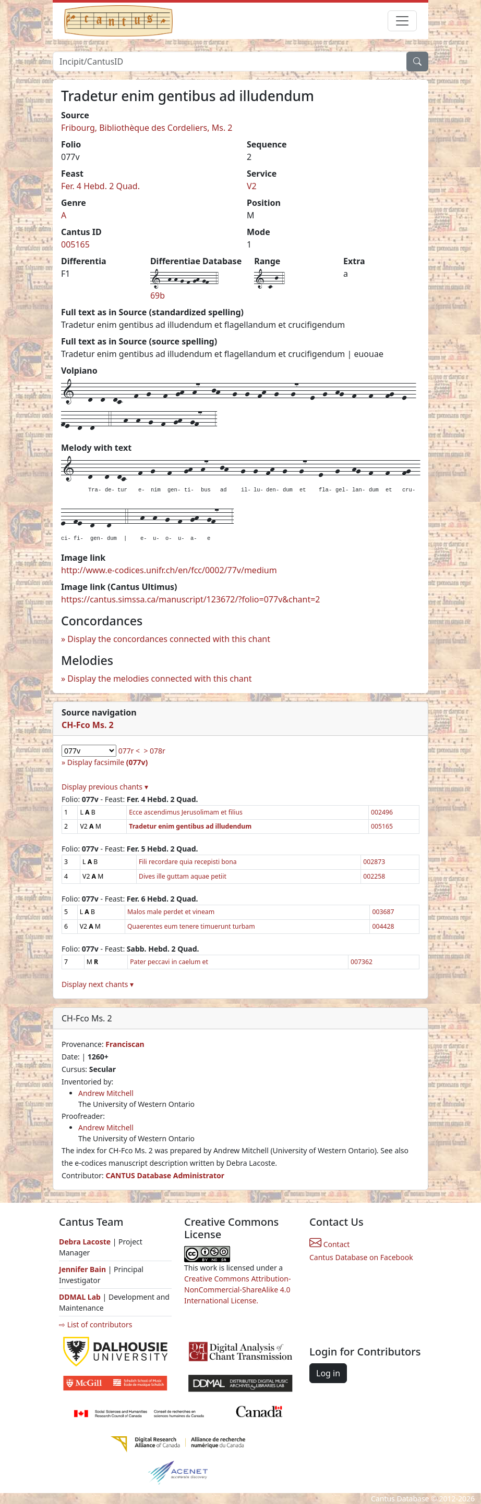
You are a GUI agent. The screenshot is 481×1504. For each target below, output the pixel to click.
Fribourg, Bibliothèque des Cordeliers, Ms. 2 (147, 127)
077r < (129, 751)
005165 (75, 244)
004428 (383, 926)
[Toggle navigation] (402, 20)
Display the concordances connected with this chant (168, 639)
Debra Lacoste (85, 1242)
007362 (361, 961)
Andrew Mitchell (106, 1093)
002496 (382, 812)
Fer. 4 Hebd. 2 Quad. (100, 186)
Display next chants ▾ (98, 984)
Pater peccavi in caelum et (169, 961)
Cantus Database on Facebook (361, 1257)
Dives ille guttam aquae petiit (182, 876)
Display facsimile (107, 762)
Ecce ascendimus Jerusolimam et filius (186, 812)
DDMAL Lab (80, 1297)
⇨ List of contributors (95, 1324)
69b (157, 295)
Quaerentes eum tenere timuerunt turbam (191, 926)
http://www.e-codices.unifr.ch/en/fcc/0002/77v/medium (169, 570)
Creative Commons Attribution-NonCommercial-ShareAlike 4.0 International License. (237, 1289)
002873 (374, 861)
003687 (383, 911)
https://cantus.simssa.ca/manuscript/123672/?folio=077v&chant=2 (190, 599)
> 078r (154, 751)
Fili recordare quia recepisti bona (188, 861)
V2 (252, 186)
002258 (374, 876)
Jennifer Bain (83, 1269)
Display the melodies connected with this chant (159, 678)
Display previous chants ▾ (105, 787)
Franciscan (124, 1044)
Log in (328, 1373)
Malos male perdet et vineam (170, 911)
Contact (329, 1244)
